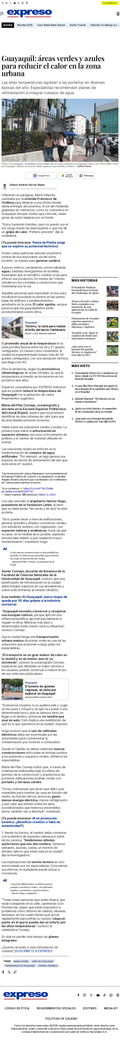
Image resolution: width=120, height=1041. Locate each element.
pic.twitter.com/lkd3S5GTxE (17, 491)
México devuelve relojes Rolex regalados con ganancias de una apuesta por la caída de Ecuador (85, 307)
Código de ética (17, 1008)
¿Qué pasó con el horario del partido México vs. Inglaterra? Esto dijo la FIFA (84, 351)
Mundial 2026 (24, 25)
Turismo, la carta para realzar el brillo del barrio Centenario (45, 328)
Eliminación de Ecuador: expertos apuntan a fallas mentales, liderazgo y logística (86, 322)
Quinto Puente (78, 25)
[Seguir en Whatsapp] (86, 175)
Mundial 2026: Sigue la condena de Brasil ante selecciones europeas (85, 335)
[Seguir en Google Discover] (67, 175)
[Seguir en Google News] (41, 175)
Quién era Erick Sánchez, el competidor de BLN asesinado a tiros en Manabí (96, 410)
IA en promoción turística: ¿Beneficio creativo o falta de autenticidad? (31, 822)
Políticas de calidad (61, 1018)
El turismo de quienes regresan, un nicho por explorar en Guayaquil (40, 690)
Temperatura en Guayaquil (20, 965)
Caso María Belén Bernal (51, 25)
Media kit (111, 1008)
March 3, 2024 (47, 494)
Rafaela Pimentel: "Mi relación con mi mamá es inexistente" (95, 400)
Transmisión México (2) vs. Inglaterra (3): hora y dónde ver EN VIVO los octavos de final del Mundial (96, 375)
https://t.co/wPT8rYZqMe (38, 488)
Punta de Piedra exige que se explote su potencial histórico (33, 244)
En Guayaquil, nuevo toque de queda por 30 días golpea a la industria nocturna (34, 600)
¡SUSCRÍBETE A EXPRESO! (33, 951)
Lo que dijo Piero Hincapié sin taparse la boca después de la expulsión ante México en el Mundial (96, 388)
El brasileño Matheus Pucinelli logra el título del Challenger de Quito (85, 290)
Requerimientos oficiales (56, 1008)
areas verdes (21, 961)
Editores (90, 1008)
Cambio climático (48, 965)
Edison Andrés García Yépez (27, 184)
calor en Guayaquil (42, 961)
